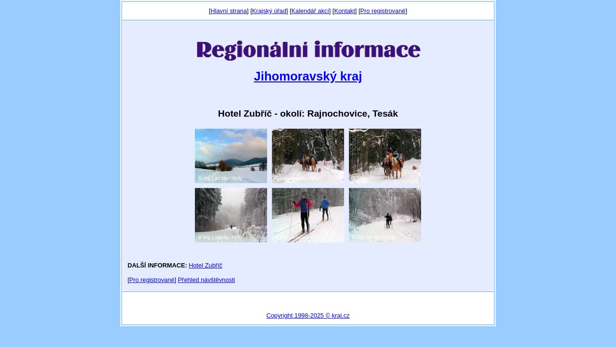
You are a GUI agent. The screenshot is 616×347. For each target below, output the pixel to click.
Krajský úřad (269, 10)
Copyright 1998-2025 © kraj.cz (307, 315)
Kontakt (344, 10)
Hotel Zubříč (205, 265)
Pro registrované (382, 10)
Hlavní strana (229, 10)
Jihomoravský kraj (308, 76)
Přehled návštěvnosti (206, 279)
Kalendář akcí (310, 10)
